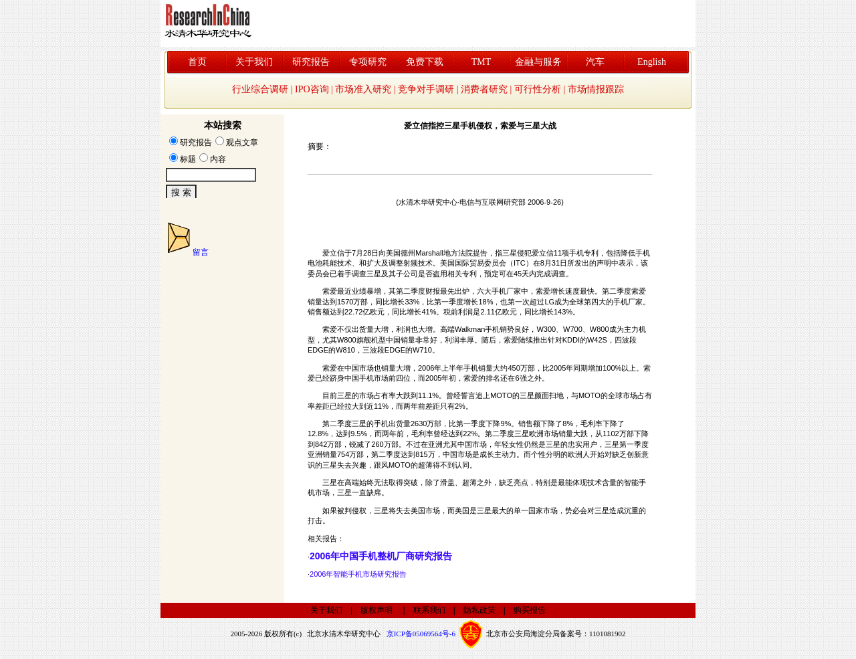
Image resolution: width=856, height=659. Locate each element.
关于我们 (254, 62)
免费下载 (424, 62)
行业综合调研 (260, 89)
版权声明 (376, 610)
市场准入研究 (363, 89)
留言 (201, 252)
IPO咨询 (312, 89)
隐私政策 (479, 610)
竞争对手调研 (426, 89)
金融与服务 (538, 62)
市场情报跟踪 (596, 89)
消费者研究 (484, 89)
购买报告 (530, 610)
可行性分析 (537, 89)
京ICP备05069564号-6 (421, 634)
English (651, 62)
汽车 (595, 62)
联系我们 (429, 610)
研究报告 (311, 62)
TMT (481, 62)
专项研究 (368, 62)
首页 (197, 62)
